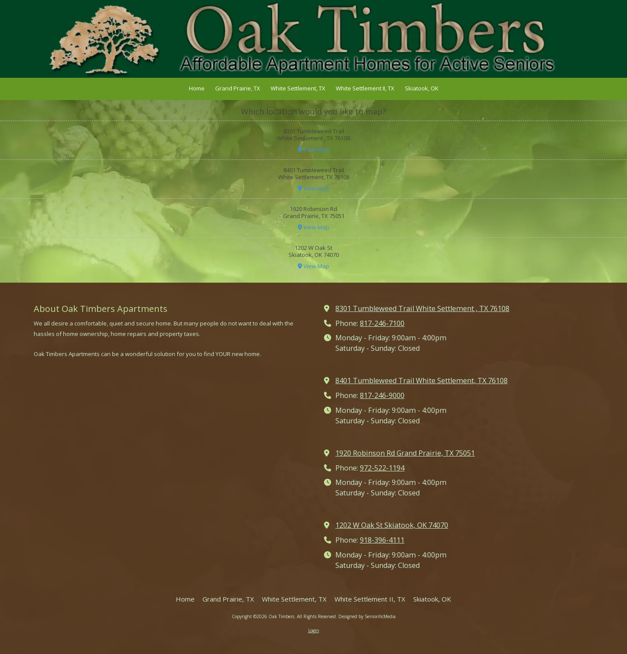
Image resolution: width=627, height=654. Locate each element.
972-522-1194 (382, 468)
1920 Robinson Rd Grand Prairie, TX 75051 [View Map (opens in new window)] (405, 453)
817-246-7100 (382, 323)
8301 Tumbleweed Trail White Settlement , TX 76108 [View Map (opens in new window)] (422, 308)
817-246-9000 (382, 395)
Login (313, 630)
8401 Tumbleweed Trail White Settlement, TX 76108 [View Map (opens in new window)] (421, 380)
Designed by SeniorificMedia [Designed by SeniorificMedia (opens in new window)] (367, 616)
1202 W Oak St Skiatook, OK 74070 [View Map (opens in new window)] (391, 525)
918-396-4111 (382, 540)
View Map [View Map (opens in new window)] (313, 149)
